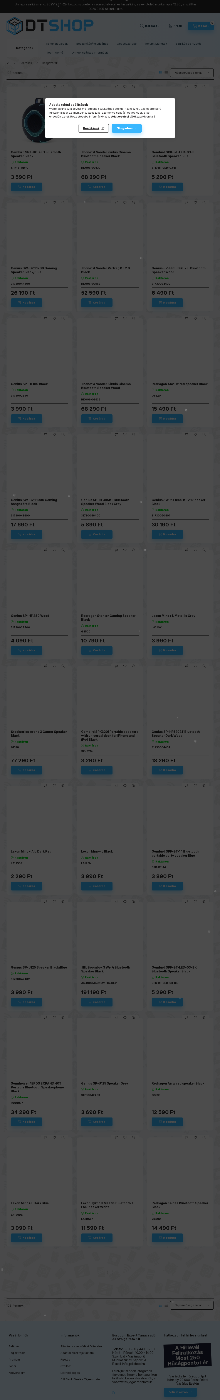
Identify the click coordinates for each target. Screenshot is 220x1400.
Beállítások (91, 128)
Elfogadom (124, 128)
